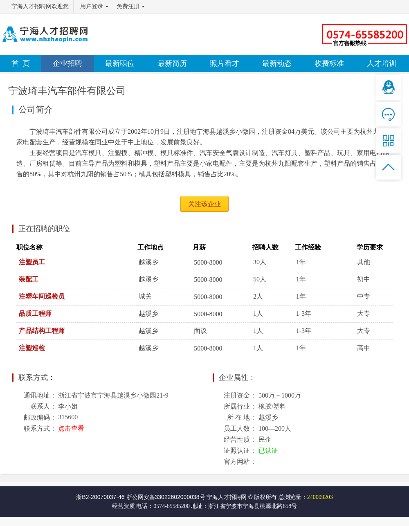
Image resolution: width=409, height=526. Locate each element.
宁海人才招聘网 (227, 497)
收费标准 (329, 63)
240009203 (320, 497)
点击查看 (71, 428)
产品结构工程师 (42, 330)
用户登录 (91, 6)
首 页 (20, 63)
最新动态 (277, 63)
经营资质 (123, 506)
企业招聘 (67, 63)
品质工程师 (35, 313)
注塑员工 (32, 262)
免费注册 (128, 6)
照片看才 (224, 63)
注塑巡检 (32, 347)
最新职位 (120, 63)
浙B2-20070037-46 (100, 497)
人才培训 (381, 63)
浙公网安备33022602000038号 (165, 497)
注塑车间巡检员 (42, 296)
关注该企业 (204, 203)
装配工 (28, 279)
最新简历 (172, 63)
